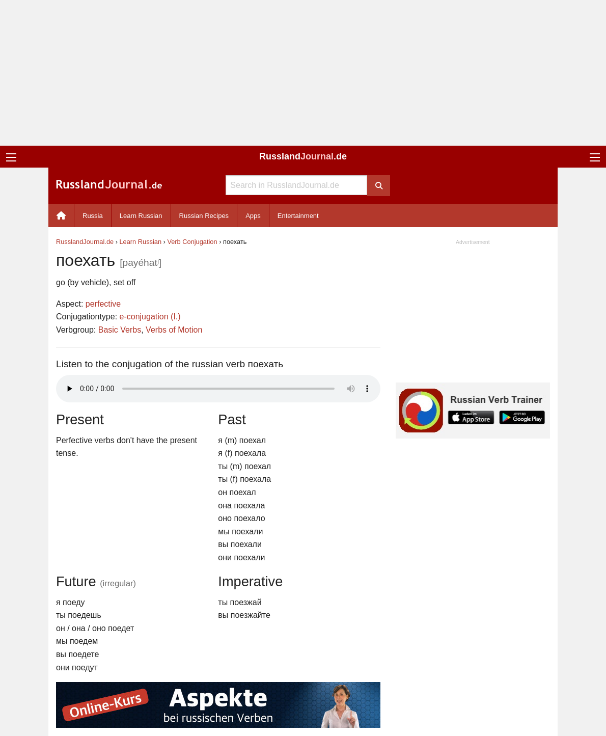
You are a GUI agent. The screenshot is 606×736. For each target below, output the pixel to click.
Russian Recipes (204, 216)
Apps (253, 216)
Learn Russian (141, 216)
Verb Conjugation (192, 242)
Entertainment (298, 216)
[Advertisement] (303, 73)
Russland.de (303, 156)
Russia (92, 216)
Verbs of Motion (174, 329)
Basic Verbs (119, 329)
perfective (103, 303)
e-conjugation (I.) (150, 316)
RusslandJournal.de (85, 242)
